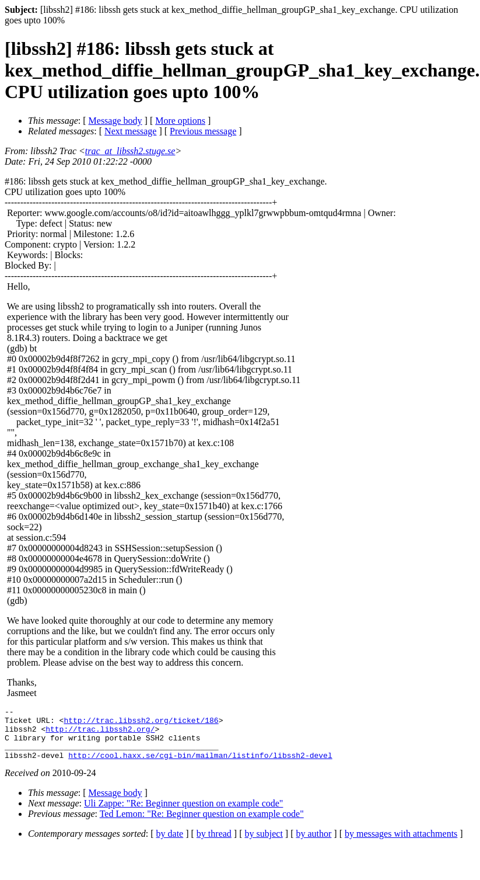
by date (170, 844)
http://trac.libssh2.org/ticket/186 (141, 723)
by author (313, 844)
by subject (264, 844)
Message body (115, 121)
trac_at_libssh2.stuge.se (130, 151)
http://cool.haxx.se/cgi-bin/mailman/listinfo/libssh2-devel (200, 765)
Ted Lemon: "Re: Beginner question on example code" (202, 824)
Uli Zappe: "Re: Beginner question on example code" (183, 814)
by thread (214, 844)
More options (180, 121)
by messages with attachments (401, 844)
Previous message (203, 131)
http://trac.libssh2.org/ (100, 734)
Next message (130, 131)
